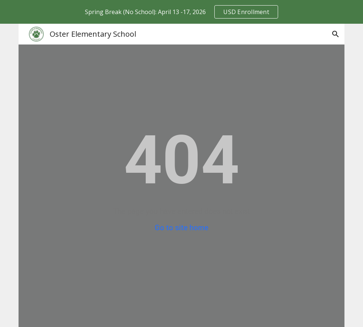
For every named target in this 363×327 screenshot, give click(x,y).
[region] (181, 12)
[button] (335, 34)
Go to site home (181, 227)
